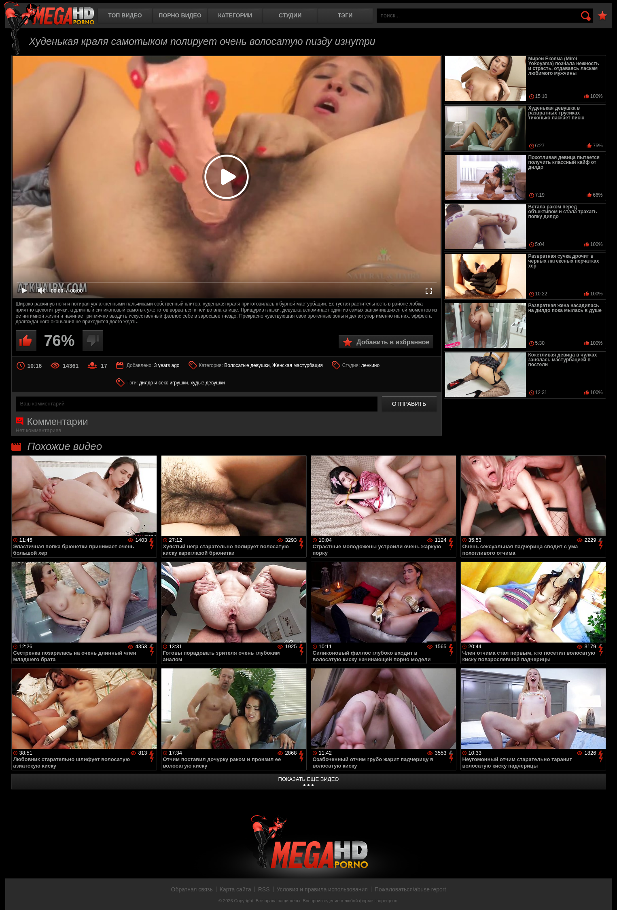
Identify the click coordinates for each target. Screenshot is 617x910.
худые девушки (208, 383)
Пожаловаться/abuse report (410, 889)
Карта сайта (235, 889)
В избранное (602, 16)
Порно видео (180, 15)
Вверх (605, 895)
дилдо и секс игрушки (163, 383)
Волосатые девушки (246, 365)
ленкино (370, 365)
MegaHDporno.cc (49, 14)
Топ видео (125, 15)
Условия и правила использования (322, 889)
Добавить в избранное (392, 342)
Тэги (345, 15)
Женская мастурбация (297, 365)
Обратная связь (192, 889)
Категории (235, 15)
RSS (264, 889)
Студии (290, 15)
